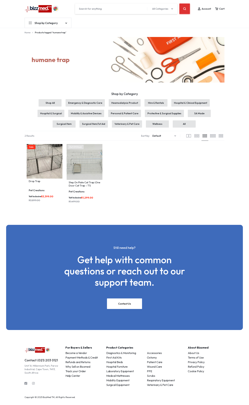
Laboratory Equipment (120, 375)
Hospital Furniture (117, 370)
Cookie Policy (196, 375)
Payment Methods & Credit (81, 361)
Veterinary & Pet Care (160, 389)
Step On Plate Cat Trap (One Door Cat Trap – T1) (84, 188)
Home (28, 32)
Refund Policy (196, 370)
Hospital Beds (114, 366)
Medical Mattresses (118, 380)
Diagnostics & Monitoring (121, 357)
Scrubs (151, 380)
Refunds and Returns (77, 366)
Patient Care (154, 366)
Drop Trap (34, 185)
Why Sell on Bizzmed (77, 370)
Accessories (154, 357)
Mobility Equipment (117, 384)
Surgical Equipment (117, 389)
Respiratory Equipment (161, 384)
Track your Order (75, 375)
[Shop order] (165, 140)
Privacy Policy (196, 366)
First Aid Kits (114, 361)
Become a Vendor (76, 357)
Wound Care (154, 370)
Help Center (72, 380)
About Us (193, 357)
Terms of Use (196, 361)
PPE (149, 375)
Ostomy (152, 361)
